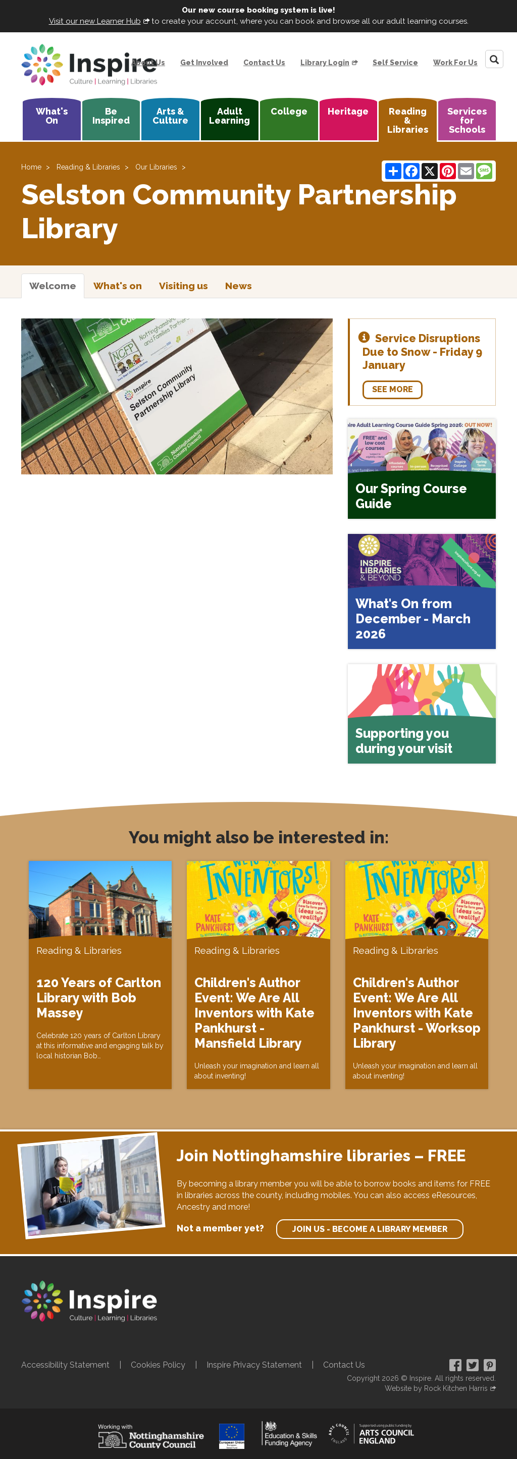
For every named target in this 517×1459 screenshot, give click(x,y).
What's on (117, 285)
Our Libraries (156, 167)
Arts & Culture (170, 116)
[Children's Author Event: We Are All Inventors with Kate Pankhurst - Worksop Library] (416, 975)
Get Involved (204, 63)
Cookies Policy (158, 1365)
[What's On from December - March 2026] (422, 591)
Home (31, 167)
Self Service (395, 63)
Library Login (324, 63)
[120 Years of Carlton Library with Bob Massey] (100, 975)
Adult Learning (229, 116)
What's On (52, 116)
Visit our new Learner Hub (95, 21)
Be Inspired (111, 116)
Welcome (52, 285)
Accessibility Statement (65, 1365)
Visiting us (183, 285)
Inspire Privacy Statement (254, 1365)
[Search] (494, 59)
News (238, 285)
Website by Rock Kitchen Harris (436, 1388)
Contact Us (264, 63)
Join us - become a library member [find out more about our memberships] (369, 1229)
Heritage (348, 111)
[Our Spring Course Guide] (422, 469)
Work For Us (455, 63)
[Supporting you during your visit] (422, 714)
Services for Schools (467, 120)
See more (392, 389)
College (289, 111)
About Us (148, 63)
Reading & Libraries (407, 120)
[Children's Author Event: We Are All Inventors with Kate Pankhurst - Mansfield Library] (258, 975)
